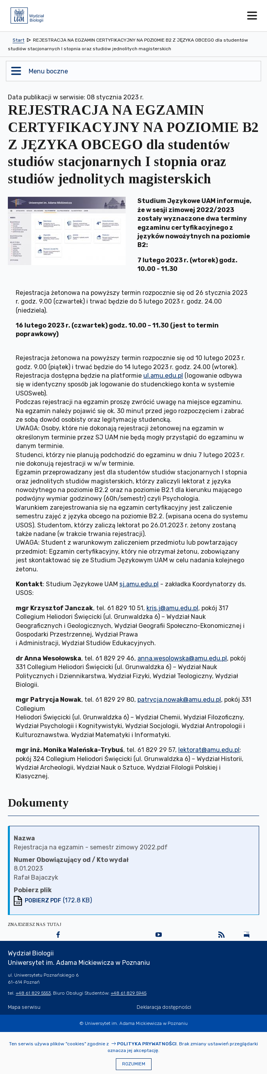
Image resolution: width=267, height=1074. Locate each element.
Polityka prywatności (147, 1044)
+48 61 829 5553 (33, 993)
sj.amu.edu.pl (139, 584)
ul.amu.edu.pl (163, 375)
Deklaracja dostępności (164, 1007)
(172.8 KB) (58, 900)
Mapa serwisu (24, 1007)
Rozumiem (133, 1064)
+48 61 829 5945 (128, 993)
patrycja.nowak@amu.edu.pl (179, 699)
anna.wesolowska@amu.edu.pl (182, 658)
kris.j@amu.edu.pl (172, 608)
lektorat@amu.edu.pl (209, 750)
